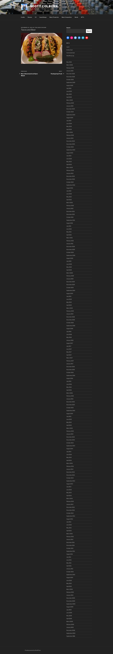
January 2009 (70, 627)
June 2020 (69, 264)
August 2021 (69, 223)
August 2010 (69, 577)
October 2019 (70, 287)
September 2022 (70, 185)
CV (35, 17)
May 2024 (69, 126)
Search (68, 27)
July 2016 (68, 381)
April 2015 (69, 425)
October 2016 (70, 372)
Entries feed (69, 50)
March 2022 (69, 202)
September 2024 (70, 114)
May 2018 (69, 337)
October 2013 (70, 478)
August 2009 (69, 606)
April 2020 (69, 270)
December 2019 (70, 281)
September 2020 (70, 255)
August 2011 (69, 554)
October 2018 (70, 322)
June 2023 (69, 158)
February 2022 (70, 205)
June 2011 (69, 560)
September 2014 (70, 445)
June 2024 (69, 123)
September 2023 (70, 149)
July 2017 (68, 346)
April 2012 (69, 530)
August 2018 (69, 328)
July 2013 (68, 486)
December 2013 (70, 472)
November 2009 (70, 601)
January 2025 (69, 106)
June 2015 (69, 419)
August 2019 (69, 293)
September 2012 (70, 516)
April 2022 (69, 199)
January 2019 (69, 314)
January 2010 (69, 595)
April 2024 (69, 129)
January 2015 (69, 434)
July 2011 (68, 557)
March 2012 (69, 533)
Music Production (54, 17)
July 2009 (68, 609)
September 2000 (70, 633)
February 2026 (70, 68)
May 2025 (69, 94)
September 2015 (70, 410)
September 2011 (70, 551)
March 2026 (69, 65)
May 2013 (69, 492)
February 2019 (70, 311)
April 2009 (69, 618)
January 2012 (69, 539)
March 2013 (69, 498)
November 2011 (70, 545)
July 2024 (68, 120)
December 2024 (70, 109)
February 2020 (70, 275)
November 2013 (70, 475)
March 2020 (69, 273)
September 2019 (70, 290)
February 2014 (70, 466)
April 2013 (69, 495)
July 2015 (68, 416)
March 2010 (69, 589)
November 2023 (70, 144)
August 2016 (69, 378)
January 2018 (69, 340)
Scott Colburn (44, 6)
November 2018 (70, 319)
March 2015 (69, 428)
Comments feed (70, 52)
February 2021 (70, 240)
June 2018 (69, 334)
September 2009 (70, 604)
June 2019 (69, 299)
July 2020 (68, 261)
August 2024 (69, 117)
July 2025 (68, 88)
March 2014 (69, 463)
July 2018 (68, 331)
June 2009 (69, 612)
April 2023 (69, 164)
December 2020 (70, 246)
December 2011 (70, 542)
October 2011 (69, 548)
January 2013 (69, 504)
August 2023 (69, 152)
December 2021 (70, 211)
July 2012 (68, 522)
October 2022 (70, 182)
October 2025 (70, 79)
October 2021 (69, 217)
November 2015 (70, 404)
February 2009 (70, 624)
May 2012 (68, 527)
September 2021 (70, 220)
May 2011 (68, 563)
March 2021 (69, 237)
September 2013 (70, 481)
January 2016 (69, 399)
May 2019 (69, 302)
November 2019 (70, 284)
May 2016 (69, 387)
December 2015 (70, 401)
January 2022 (69, 208)
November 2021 (70, 214)
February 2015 (70, 431)
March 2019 (69, 308)
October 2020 (70, 252)
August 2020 (69, 258)
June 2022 (69, 193)
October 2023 (70, 147)
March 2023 (69, 167)
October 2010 (70, 571)
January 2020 (69, 278)
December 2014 (70, 437)
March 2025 (69, 100)
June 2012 (69, 524)
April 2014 (69, 460)
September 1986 (70, 636)
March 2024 (69, 132)
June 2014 (69, 454)
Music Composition (67, 17)
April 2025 (69, 97)
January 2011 (69, 568)
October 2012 (69, 513)
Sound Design (43, 17)
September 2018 (70, 325)
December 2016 (70, 366)
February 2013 (70, 501)
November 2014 (70, 440)
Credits (23, 17)
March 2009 (69, 621)
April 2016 (69, 390)
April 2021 (69, 234)
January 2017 (69, 363)
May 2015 (69, 422)
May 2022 (69, 196)
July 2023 (68, 155)
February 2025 (70, 103)
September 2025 (70, 82)
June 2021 (69, 229)
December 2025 (70, 73)
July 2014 (68, 451)
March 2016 (69, 393)
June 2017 (69, 349)
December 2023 (70, 141)
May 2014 (69, 457)
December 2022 (70, 176)
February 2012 (70, 536)
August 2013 (69, 483)
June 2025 (69, 91)
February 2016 (70, 396)
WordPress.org (70, 55)
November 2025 (70, 76)
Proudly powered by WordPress (33, 650)
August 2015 (69, 413)
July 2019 (68, 296)
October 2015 (70, 407)
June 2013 (69, 489)
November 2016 (70, 369)
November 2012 (70, 510)
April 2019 (69, 305)
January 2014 (69, 469)
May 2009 (69, 615)
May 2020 (69, 267)
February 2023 (70, 170)
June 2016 (69, 384)
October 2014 (70, 442)
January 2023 (69, 173)
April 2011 (68, 565)
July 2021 (68, 226)
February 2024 (70, 135)
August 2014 (69, 448)
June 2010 (69, 580)
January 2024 (69, 138)
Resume (30, 17)
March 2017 (69, 357)
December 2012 (70, 507)
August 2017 (69, 343)
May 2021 (68, 232)
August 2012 (69, 519)
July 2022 (68, 191)
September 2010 (70, 574)
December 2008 (70, 630)
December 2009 (70, 598)
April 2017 (69, 355)
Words (76, 17)
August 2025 (69, 85)
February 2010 (70, 592)
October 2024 (70, 111)
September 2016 (70, 375)
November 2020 (70, 249)
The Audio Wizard (40, 27)
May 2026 (69, 62)
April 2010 (69, 586)
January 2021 (69, 243)
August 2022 (69, 188)
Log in (67, 47)
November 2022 (70, 179)
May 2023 (69, 161)
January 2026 (69, 70)
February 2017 (70, 360)
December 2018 (70, 317)
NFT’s (82, 17)
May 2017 (68, 352)
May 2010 (69, 583)
